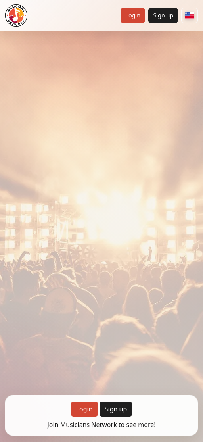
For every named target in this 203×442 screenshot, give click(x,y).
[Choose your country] (189, 15)
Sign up (163, 15)
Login (132, 15)
